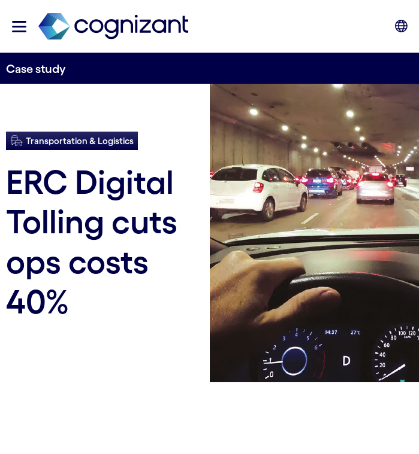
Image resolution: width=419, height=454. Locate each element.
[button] (19, 27)
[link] (113, 26)
